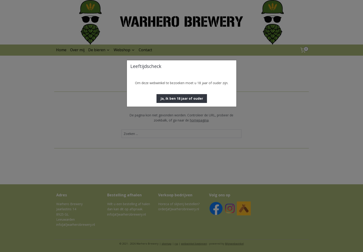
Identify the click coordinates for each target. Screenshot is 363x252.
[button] (181, 98)
